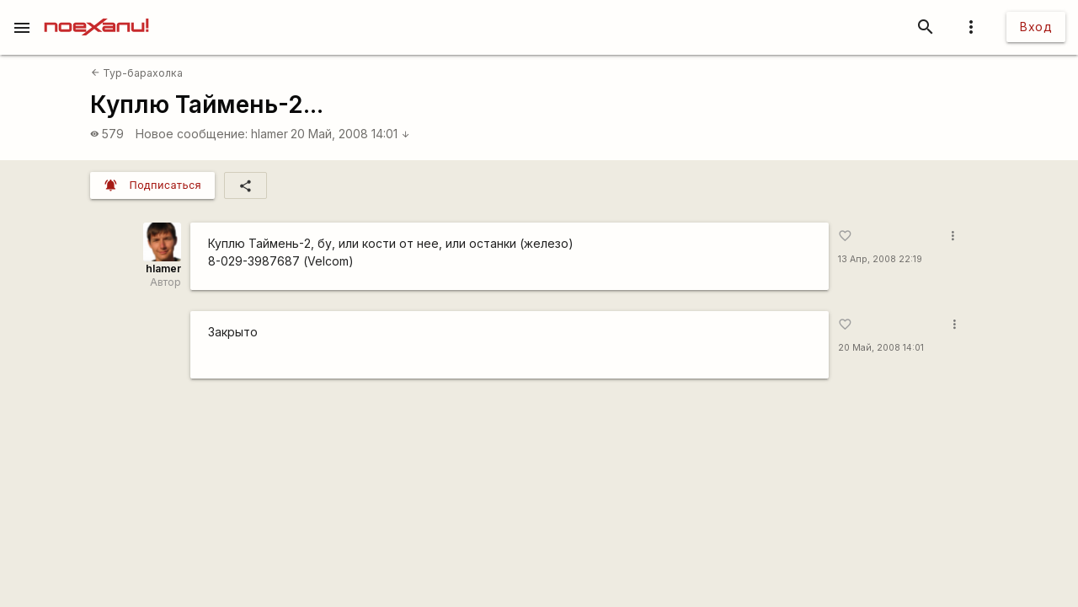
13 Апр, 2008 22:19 (880, 259)
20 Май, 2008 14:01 (350, 133)
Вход (1036, 26)
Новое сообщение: (192, 133)
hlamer (269, 133)
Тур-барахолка (137, 73)
